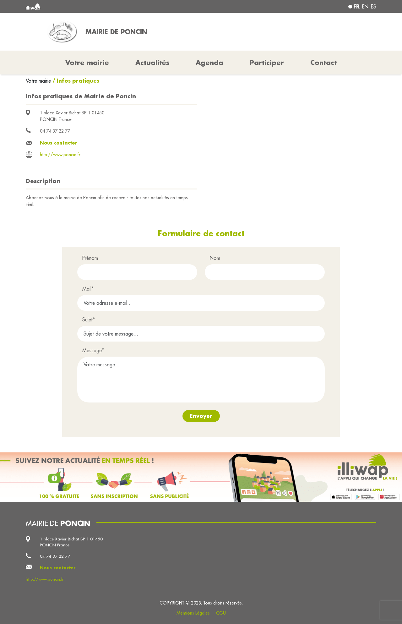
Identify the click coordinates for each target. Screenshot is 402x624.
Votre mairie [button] (87, 62)
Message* (93, 350)
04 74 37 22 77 (55, 131)
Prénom (90, 258)
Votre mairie (39, 81)
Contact (323, 62)
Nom (215, 258)
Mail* (88, 289)
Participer (267, 62)
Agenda (209, 62)
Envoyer (201, 416)
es (373, 6)
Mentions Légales (193, 613)
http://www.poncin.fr (60, 154)
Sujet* (88, 319)
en (365, 6)
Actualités (152, 62)
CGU (221, 613)
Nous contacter (58, 143)
